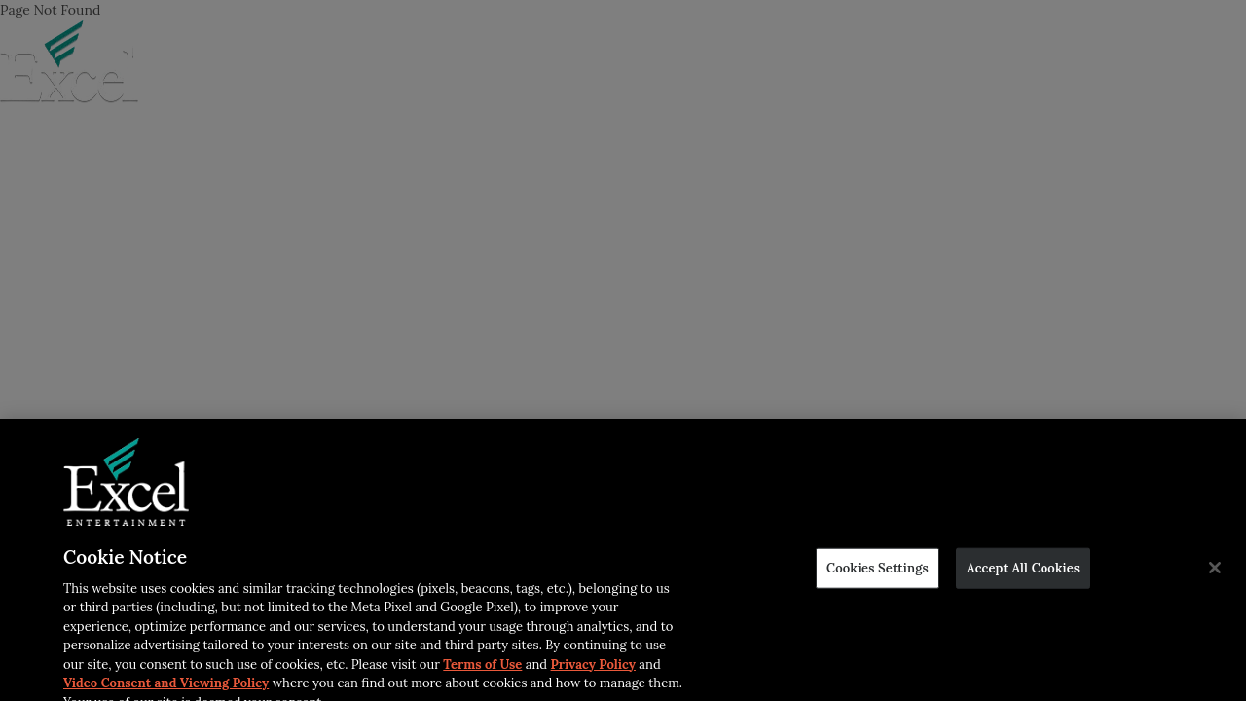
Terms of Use (482, 667)
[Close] (1214, 571)
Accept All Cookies (1023, 571)
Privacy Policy (593, 667)
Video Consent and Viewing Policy (166, 686)
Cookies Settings (877, 571)
